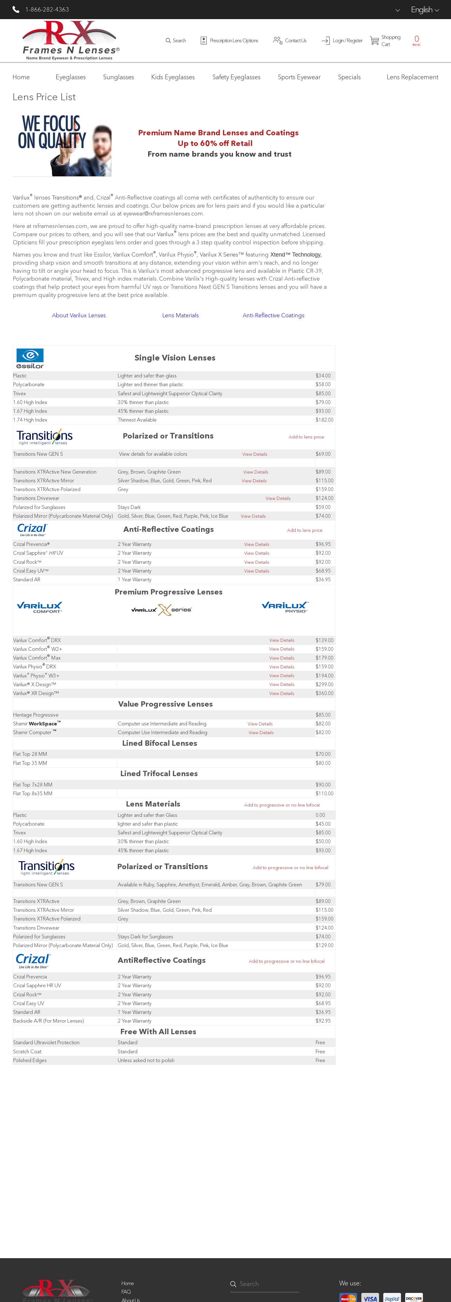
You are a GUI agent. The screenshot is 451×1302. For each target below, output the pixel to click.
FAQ (126, 1292)
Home (128, 1283)
